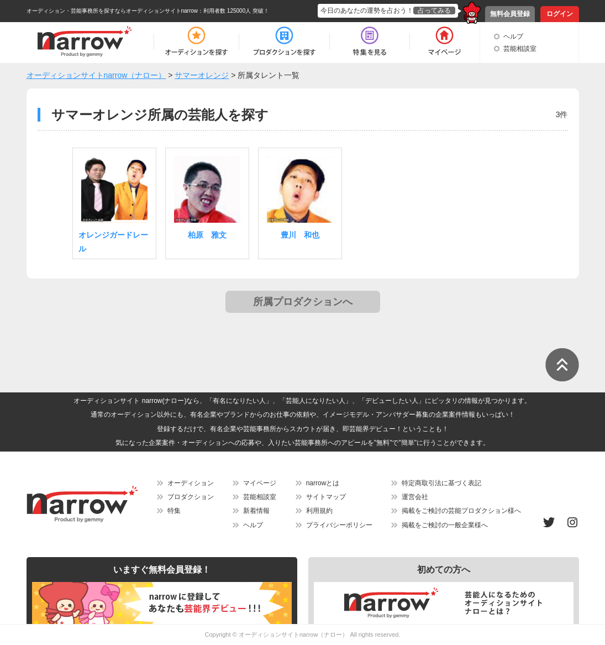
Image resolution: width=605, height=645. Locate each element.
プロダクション (190, 497)
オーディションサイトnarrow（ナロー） (294, 634)
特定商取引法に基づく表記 (441, 483)
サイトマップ (326, 497)
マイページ (259, 483)
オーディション (190, 483)
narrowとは (323, 483)
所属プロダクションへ (303, 301)
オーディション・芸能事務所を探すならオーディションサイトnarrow (112, 11)
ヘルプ (513, 36)
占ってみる (434, 10)
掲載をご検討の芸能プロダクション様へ (461, 511)
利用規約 (319, 511)
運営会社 (415, 497)
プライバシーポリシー (339, 525)
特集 (174, 511)
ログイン (559, 14)
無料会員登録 (510, 14)
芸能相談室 (519, 49)
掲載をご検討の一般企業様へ (445, 525)
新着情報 (256, 511)
